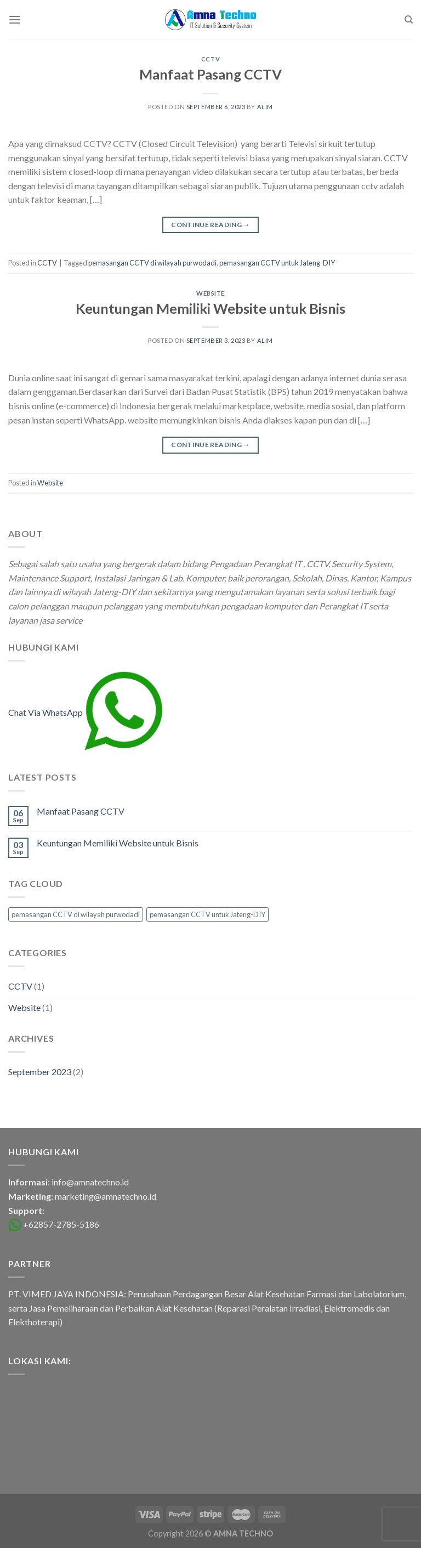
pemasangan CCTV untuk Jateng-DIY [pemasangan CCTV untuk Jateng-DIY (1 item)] (207, 914)
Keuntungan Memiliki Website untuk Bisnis (210, 308)
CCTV (210, 59)
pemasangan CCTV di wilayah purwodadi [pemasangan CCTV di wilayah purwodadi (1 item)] (76, 914)
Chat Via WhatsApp (86, 712)
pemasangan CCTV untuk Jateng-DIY (277, 262)
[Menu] (14, 19)
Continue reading (210, 224)
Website (210, 293)
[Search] (409, 19)
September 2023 (39, 1071)
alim (265, 106)
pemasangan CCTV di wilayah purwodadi (152, 262)
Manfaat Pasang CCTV (210, 74)
